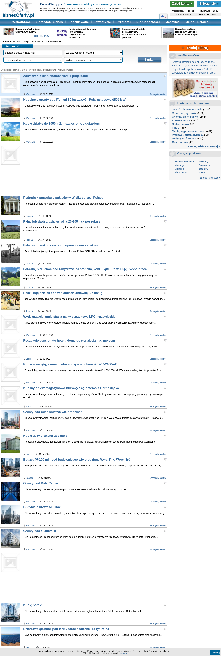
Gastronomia (180, 142)
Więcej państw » (210, 177)
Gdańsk (29, 478)
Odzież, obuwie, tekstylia (187, 109)
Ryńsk (28, 454)
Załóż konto (182, 3)
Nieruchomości (148, 22)
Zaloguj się (208, 3)
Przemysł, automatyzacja (187, 134)
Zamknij (215, 652)
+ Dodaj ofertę (195, 48)
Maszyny (172, 22)
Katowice (30, 406)
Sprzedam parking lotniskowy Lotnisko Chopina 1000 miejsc (186, 32)
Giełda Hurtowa (196, 22)
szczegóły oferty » (42, 36)
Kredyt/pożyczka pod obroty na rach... (193, 61)
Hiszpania (181, 172)
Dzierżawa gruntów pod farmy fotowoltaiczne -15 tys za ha (66, 629)
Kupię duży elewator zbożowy (45, 435)
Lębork (29, 359)
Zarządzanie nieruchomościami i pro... (194, 72)
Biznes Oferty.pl (21, 41)
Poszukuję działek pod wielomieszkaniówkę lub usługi (63, 293)
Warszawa (30, 94)
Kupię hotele (32, 605)
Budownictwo (180, 123)
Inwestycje (102, 22)
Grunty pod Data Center (40, 483)
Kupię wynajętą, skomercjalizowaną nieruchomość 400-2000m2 (70, 364)
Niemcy (179, 165)
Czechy (203, 168)
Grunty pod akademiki (39, 531)
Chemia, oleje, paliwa (185, 116)
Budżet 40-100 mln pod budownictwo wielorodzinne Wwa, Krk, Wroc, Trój (77, 459)
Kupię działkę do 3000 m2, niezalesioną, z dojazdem (61, 123)
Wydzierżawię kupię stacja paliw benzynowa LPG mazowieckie (69, 316)
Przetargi (124, 22)
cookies (123, 653)
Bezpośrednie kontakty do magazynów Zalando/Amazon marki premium (134, 33)
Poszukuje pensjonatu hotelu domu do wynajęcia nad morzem (69, 340)
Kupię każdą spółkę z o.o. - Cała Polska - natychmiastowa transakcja (82, 33)
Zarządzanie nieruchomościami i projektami (55, 76)
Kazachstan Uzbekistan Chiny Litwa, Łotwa (27, 30)
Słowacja (204, 165)
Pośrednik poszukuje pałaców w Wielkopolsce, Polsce (63, 197)
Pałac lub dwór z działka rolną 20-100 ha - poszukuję (61, 221)
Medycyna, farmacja (184, 138)
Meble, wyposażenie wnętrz (189, 131)
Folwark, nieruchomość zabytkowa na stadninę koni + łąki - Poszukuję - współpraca (85, 269)
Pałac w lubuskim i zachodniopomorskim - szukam (60, 245)
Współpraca (21, 22)
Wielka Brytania (184, 161)
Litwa (202, 172)
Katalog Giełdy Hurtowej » (204, 146)
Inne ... (176, 127)
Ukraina (179, 168)
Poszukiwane (79, 22)
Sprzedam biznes (49, 22)
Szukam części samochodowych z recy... (195, 65)
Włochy (203, 161)
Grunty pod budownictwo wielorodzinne (52, 412)
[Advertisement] (88, 169)
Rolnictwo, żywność (184, 113)
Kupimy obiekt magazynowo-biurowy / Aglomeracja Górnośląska (71, 388)
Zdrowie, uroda (181, 120)
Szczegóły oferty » (158, 94)
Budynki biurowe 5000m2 (42, 507)
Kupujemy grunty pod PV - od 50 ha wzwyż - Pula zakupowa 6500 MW (74, 99)
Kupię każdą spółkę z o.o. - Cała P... (192, 69)
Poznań (29, 216)
